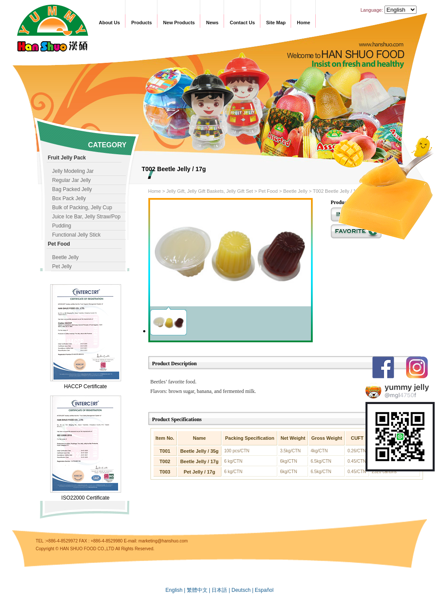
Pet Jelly (62, 266)
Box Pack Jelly (69, 198)
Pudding (61, 226)
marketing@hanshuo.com (163, 541)
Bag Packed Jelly (72, 189)
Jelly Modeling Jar (73, 171)
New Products (179, 22)
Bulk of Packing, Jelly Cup (82, 207)
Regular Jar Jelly (71, 180)
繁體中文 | (199, 590)
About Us (109, 22)
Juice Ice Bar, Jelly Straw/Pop (86, 217)
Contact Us (242, 22)
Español (264, 590)
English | (176, 590)
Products (141, 22)
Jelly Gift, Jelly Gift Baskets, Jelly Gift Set (209, 191)
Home (303, 22)
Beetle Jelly (65, 257)
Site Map (275, 22)
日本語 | (221, 590)
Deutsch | (243, 590)
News (212, 22)
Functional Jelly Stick (76, 235)
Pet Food (268, 191)
